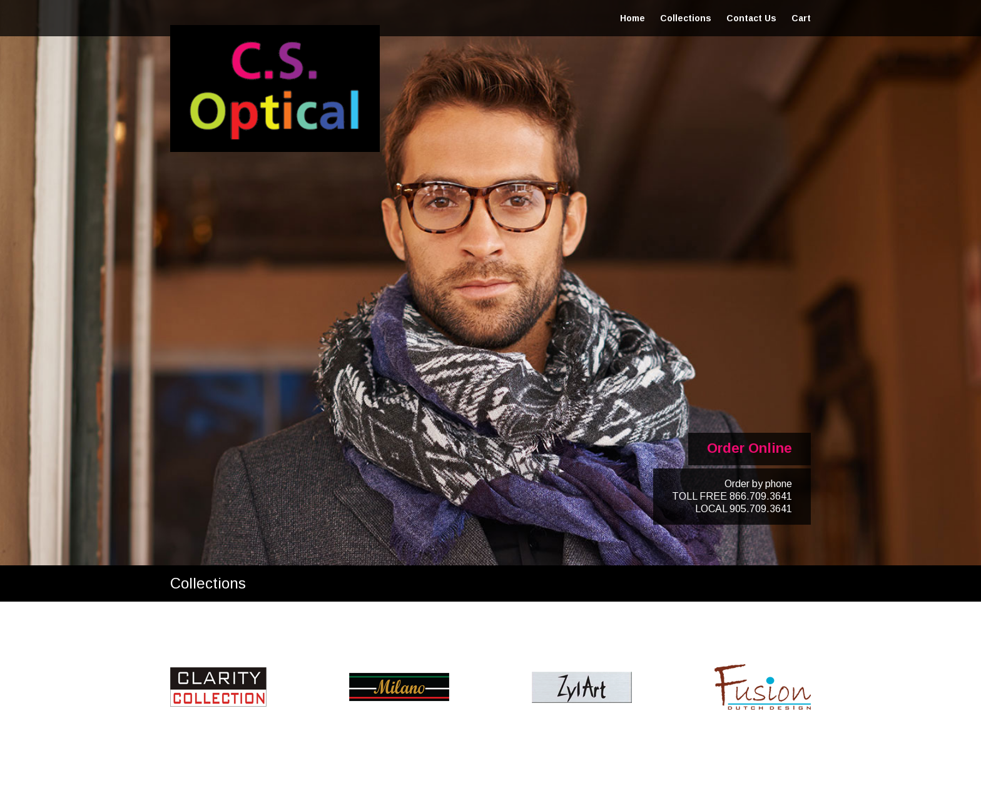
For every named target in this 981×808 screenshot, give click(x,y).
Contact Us (751, 18)
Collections (685, 18)
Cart (801, 18)
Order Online (749, 448)
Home (632, 18)
